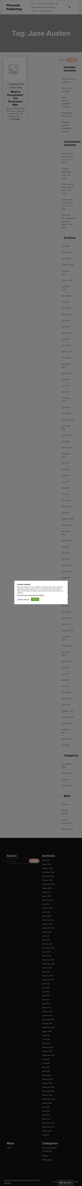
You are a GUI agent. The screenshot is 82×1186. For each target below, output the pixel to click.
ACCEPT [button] (35, 599)
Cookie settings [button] (23, 599)
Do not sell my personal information (30, 595)
